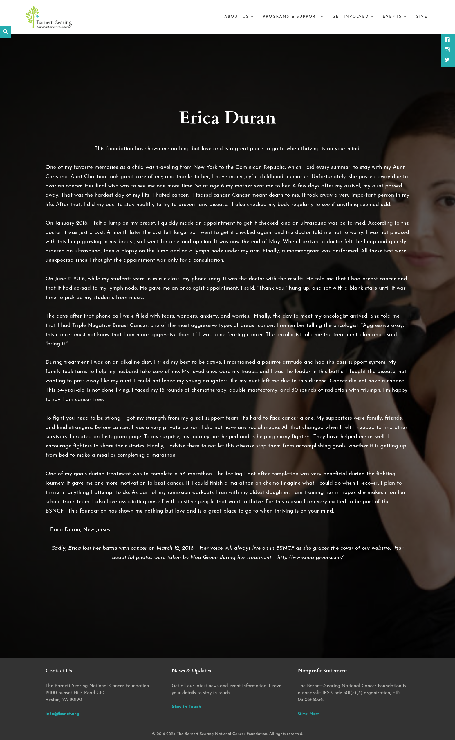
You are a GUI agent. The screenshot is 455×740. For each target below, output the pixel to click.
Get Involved (351, 17)
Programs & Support (291, 17)
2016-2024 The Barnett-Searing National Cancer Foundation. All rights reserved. (230, 734)
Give (421, 17)
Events (392, 17)
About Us (236, 17)
